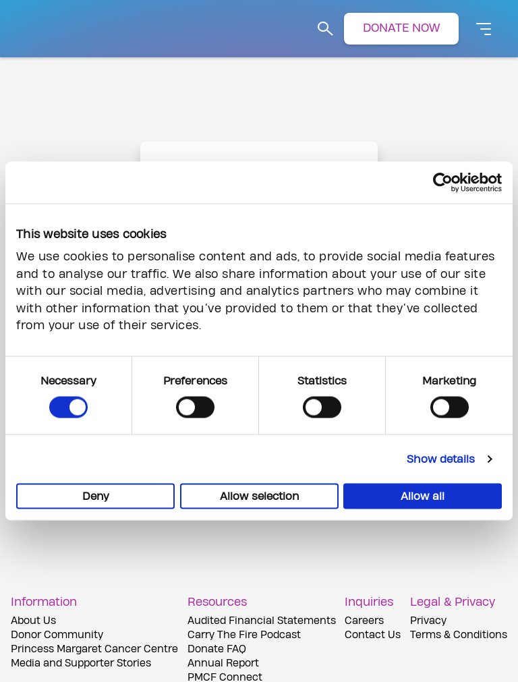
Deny (95, 496)
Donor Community (57, 635)
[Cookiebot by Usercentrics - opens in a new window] (443, 182)
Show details (441, 459)
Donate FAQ (217, 649)
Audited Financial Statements (262, 621)
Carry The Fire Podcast (244, 635)
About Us (33, 621)
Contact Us (373, 635)
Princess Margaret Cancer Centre (94, 649)
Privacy (428, 621)
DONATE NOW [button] (401, 28)
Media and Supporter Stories (81, 663)
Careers (364, 621)
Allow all (422, 496)
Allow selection (259, 496)
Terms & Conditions (458, 635)
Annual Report (223, 663)
